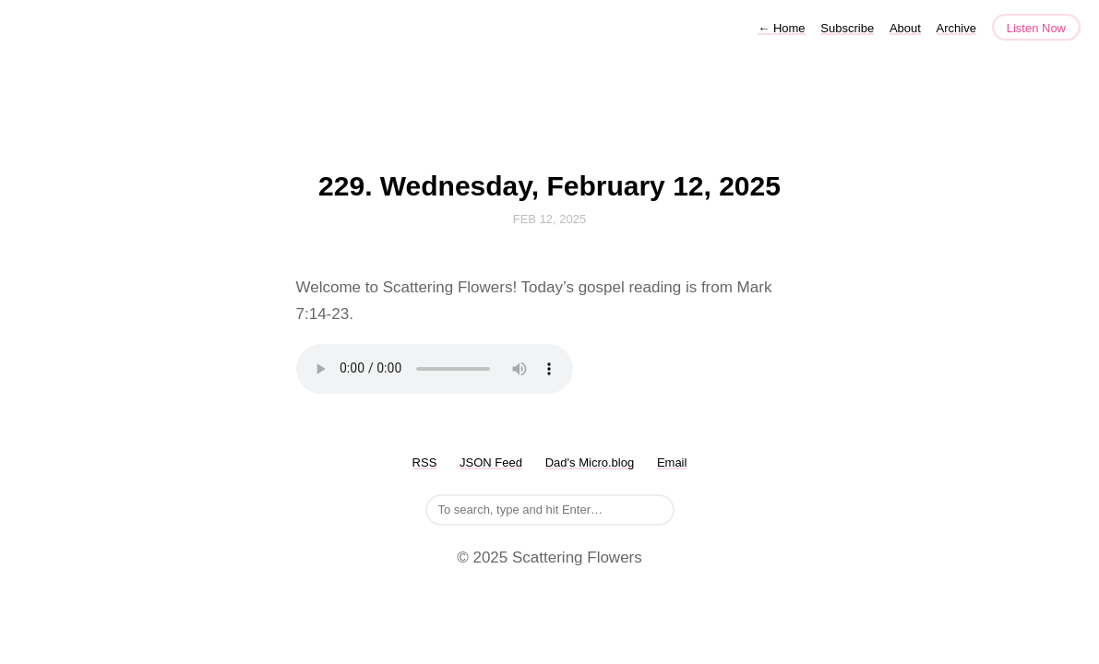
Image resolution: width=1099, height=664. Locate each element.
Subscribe (847, 28)
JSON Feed (491, 462)
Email (672, 462)
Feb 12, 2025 (550, 219)
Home (781, 28)
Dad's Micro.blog (589, 462)
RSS (424, 462)
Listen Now (1036, 28)
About (905, 28)
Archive (956, 28)
